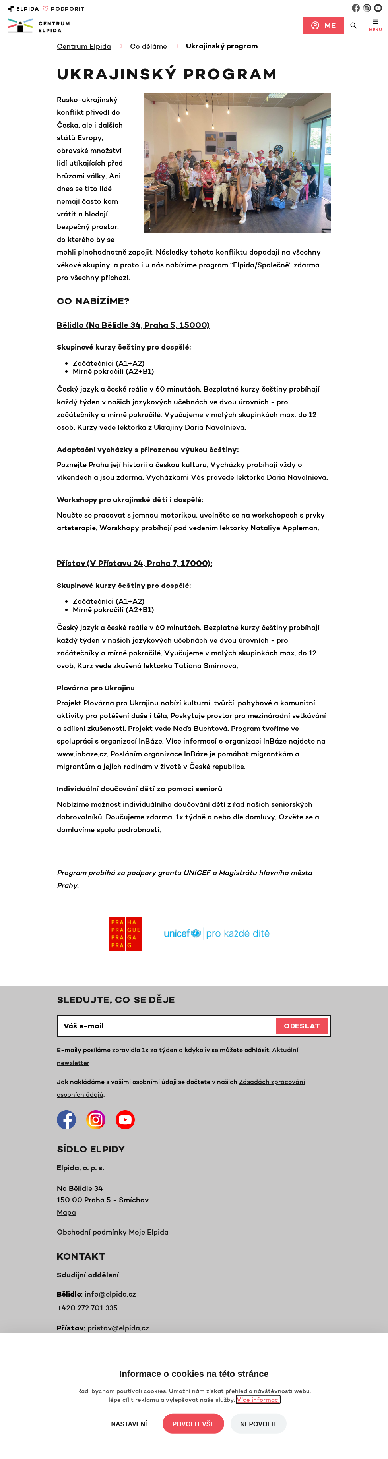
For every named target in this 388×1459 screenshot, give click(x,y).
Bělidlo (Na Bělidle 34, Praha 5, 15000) (133, 325)
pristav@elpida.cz (118, 1327)
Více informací (258, 1399)
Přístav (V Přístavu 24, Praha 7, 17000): (134, 564)
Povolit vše (193, 1424)
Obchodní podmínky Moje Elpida (113, 1231)
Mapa (66, 1212)
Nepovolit (258, 1424)
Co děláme (148, 46)
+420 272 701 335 (87, 1307)
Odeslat (302, 1026)
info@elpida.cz (110, 1293)
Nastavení (129, 1424)
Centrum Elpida (84, 46)
